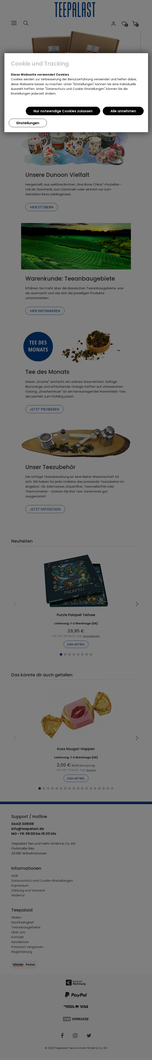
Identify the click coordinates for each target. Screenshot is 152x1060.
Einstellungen (27, 123)
